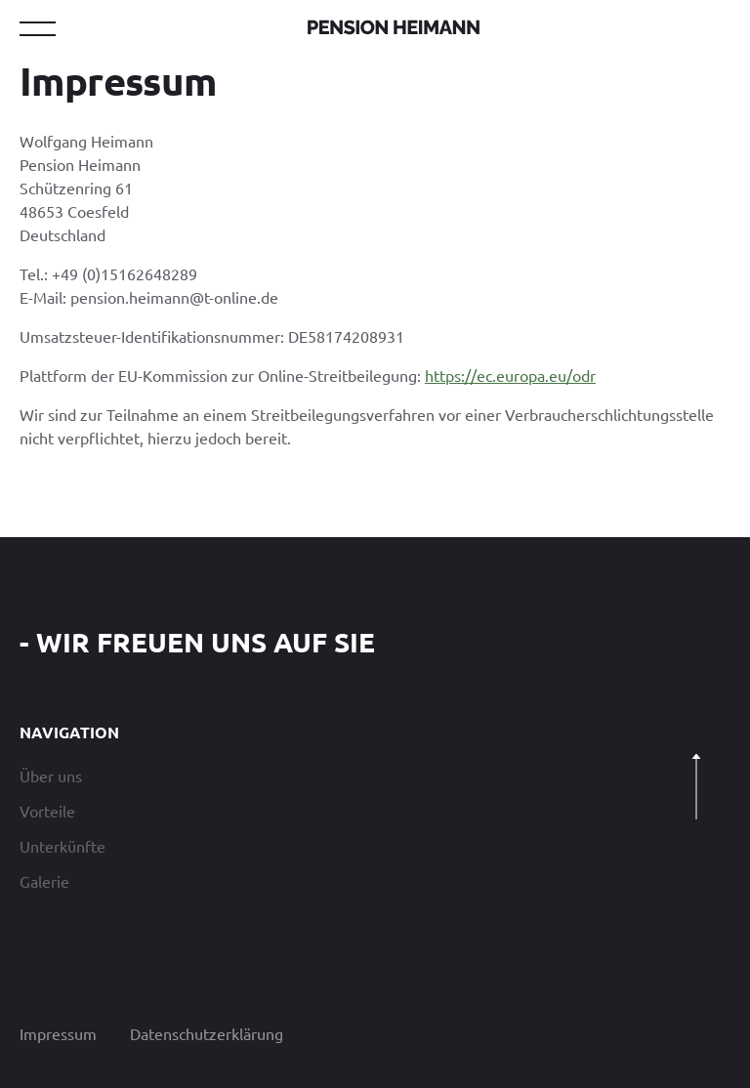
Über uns (51, 775)
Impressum (58, 1033)
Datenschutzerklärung (206, 1033)
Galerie (44, 881)
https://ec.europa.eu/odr (510, 375)
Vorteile (47, 810)
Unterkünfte (62, 846)
